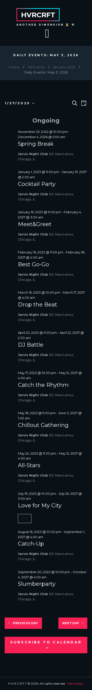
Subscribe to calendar (46, 642)
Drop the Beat (37, 304)
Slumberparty (36, 583)
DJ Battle (30, 344)
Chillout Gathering (43, 425)
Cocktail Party (36, 183)
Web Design (75, 683)
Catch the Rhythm (43, 384)
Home (14, 67)
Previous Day (25, 623)
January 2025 (64, 67)
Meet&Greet (35, 224)
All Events (36, 67)
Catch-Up (31, 543)
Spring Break (35, 143)
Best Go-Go (33, 264)
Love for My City (40, 505)
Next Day (70, 623)
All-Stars (29, 465)
